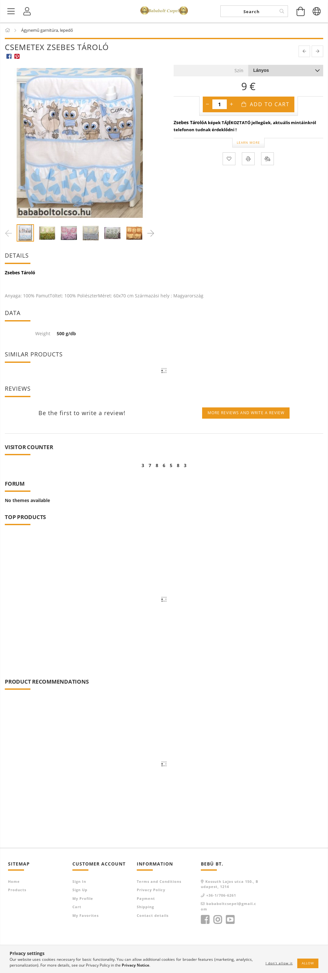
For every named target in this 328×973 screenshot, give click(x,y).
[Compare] (267, 158)
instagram (217, 920)
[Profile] (27, 11)
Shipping (145, 906)
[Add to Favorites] (229, 158)
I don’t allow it (279, 963)
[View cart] (300, 11)
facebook (205, 920)
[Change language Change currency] (316, 11)
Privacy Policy (151, 889)
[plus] (231, 104)
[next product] (317, 51)
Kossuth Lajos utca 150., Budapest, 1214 (229, 884)
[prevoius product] (304, 51)
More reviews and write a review (246, 412)
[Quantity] (219, 104)
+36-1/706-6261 (221, 895)
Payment (146, 898)
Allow (308, 963)
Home (14, 881)
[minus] (207, 104)
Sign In (79, 881)
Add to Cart (270, 104)
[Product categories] (11, 11)
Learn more (248, 142)
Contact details (152, 915)
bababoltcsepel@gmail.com (228, 906)
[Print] (248, 158)
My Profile (82, 898)
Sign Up (79, 889)
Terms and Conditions (159, 881)
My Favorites (85, 915)
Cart (76, 906)
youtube (230, 920)
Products (17, 889)
